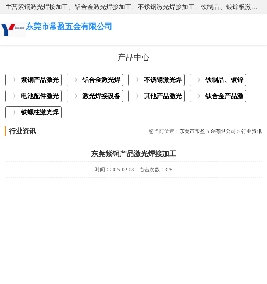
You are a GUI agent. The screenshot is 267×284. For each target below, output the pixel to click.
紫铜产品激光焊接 (40, 81)
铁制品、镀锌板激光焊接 (224, 81)
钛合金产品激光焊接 (224, 97)
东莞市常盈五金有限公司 (207, 131)
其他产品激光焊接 (163, 97)
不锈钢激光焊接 (163, 81)
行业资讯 (251, 131)
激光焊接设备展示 (101, 97)
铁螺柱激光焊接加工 (40, 113)
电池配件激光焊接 (40, 97)
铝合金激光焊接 (101, 81)
